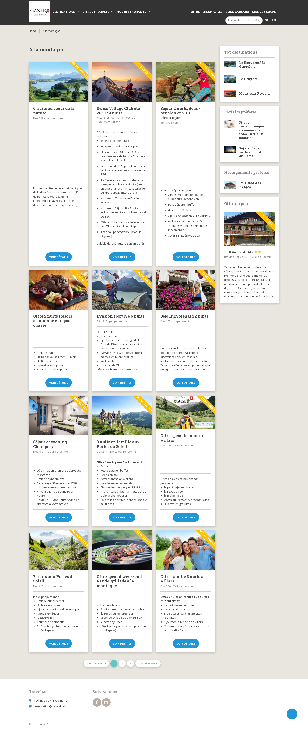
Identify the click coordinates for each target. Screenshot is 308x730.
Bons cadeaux (237, 12)
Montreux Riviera (254, 93)
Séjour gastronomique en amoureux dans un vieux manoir (251, 130)
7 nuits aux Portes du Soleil (54, 579)
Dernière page (148, 663)
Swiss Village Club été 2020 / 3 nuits (118, 111)
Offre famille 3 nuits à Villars (181, 579)
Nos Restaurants (133, 12)
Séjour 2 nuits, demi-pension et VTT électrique (180, 113)
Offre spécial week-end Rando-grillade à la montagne (119, 581)
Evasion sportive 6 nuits (120, 316)
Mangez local (264, 12)
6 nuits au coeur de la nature (53, 111)
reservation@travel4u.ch (50, 706)
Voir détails (58, 257)
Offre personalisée (206, 12)
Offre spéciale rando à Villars (181, 438)
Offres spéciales (98, 12)
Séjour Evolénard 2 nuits (184, 316)
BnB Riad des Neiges (250, 185)
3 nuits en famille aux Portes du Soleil (118, 444)
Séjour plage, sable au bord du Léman (250, 152)
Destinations (65, 12)
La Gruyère (248, 79)
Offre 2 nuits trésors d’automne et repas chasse (52, 320)
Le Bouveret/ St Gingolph (252, 64)
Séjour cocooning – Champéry (51, 444)
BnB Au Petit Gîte (242, 252)
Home (32, 31)
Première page (96, 663)
